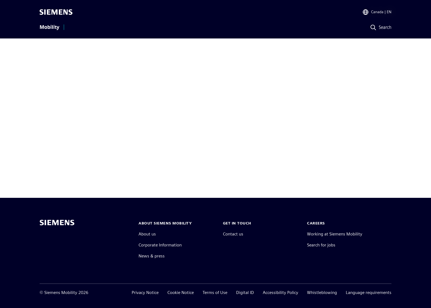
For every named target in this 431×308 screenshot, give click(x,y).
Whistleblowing (322, 292)
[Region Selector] (376, 12)
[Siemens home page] (57, 222)
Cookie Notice (180, 292)
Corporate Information (160, 245)
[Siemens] (56, 12)
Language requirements (368, 292)
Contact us (233, 234)
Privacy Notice (145, 292)
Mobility (49, 27)
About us (147, 234)
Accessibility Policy (280, 292)
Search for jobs (321, 245)
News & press (152, 256)
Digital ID (245, 292)
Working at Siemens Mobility (334, 234)
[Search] (380, 27)
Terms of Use (215, 292)
